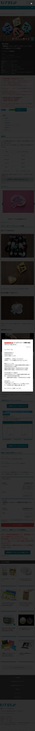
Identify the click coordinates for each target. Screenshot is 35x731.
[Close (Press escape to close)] (31, 4)
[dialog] (17, 365)
